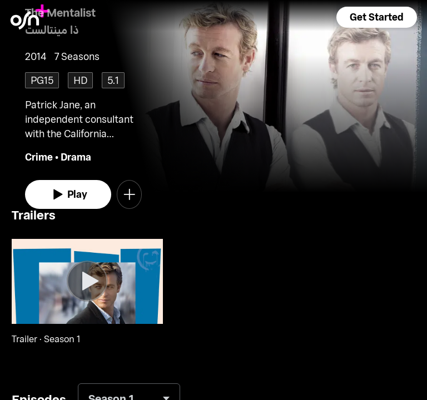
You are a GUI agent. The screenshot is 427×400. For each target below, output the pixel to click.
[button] (376, 17)
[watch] (68, 194)
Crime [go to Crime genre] (39, 156)
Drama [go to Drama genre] (76, 156)
